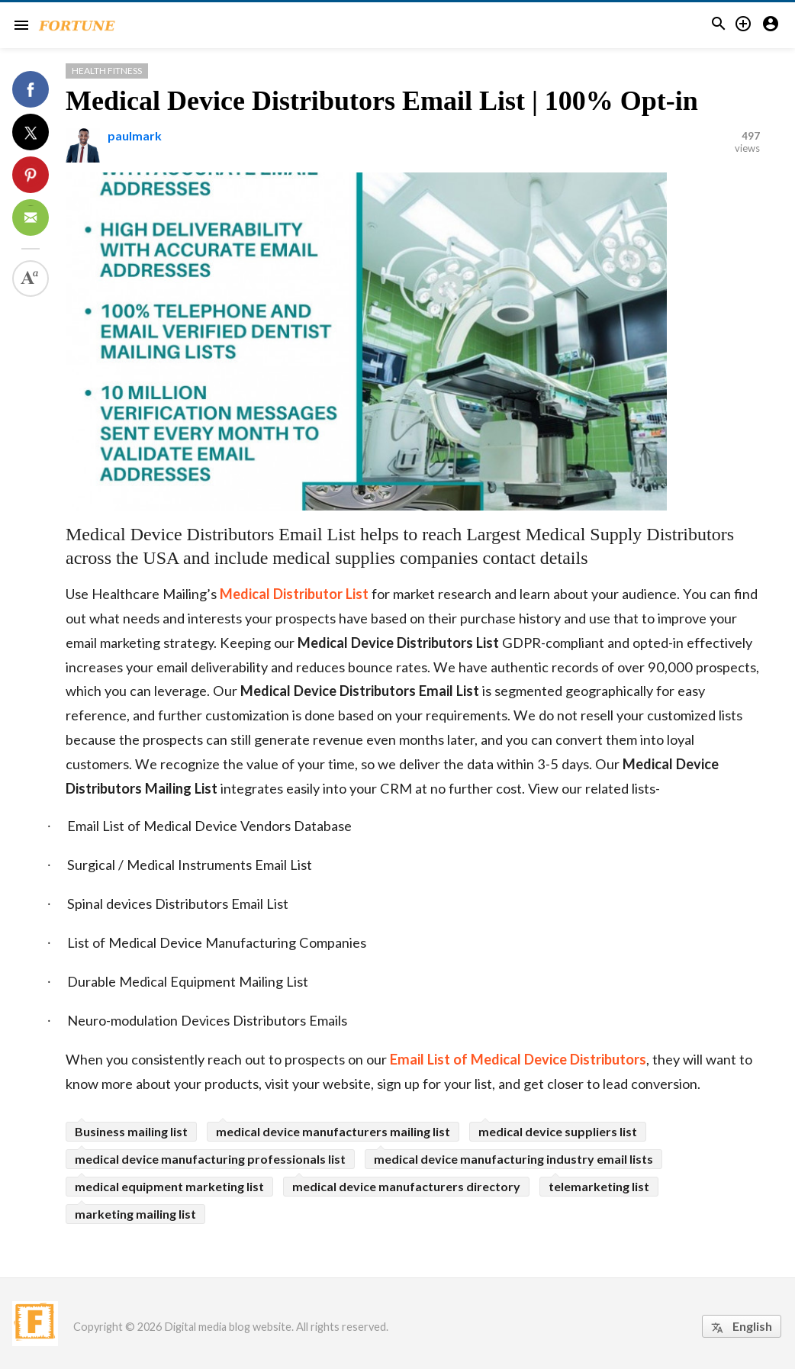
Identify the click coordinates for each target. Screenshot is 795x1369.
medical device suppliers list (557, 1131)
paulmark (135, 135)
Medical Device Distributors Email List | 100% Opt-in (382, 100)
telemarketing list (599, 1186)
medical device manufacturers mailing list (333, 1131)
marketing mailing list (135, 1213)
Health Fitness (107, 70)
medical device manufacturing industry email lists (513, 1159)
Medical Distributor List (294, 593)
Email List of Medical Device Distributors (518, 1059)
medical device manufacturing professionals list (210, 1159)
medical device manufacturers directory (406, 1186)
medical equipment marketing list (169, 1186)
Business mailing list (131, 1131)
